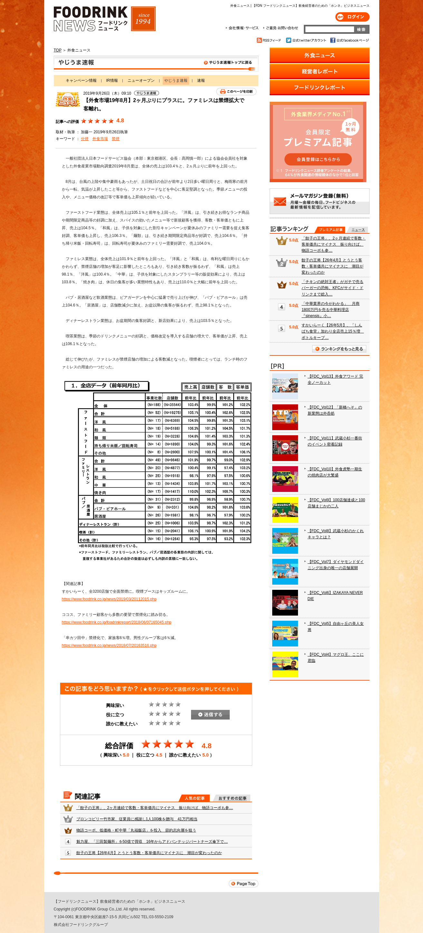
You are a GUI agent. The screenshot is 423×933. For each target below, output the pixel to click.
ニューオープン (141, 80)
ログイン (352, 17)
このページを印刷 (236, 91)
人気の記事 (194, 798)
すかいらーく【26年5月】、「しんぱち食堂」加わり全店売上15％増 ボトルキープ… (333, 331)
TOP (58, 50)
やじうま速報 (156, 64)
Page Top (243, 883)
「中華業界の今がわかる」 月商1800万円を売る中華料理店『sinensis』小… (331, 309)
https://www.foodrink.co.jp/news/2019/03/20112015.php (109, 599)
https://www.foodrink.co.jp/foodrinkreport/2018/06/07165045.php (116, 622)
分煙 (85, 139)
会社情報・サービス (243, 28)
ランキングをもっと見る (339, 349)
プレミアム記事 (329, 230)
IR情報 (112, 80)
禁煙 (116, 139)
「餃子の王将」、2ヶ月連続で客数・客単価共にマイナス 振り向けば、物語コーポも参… (154, 808)
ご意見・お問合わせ (280, 28)
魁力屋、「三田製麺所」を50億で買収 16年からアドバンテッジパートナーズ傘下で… (152, 841)
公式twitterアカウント (306, 40)
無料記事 (357, 230)
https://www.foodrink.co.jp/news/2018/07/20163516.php (109, 645)
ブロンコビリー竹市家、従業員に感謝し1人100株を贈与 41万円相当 (136, 819)
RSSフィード (269, 40)
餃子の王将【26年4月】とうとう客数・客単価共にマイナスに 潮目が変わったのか (149, 853)
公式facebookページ (349, 40)
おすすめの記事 (231, 798)
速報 (201, 80)
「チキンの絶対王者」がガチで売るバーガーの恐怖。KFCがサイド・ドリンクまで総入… (332, 287)
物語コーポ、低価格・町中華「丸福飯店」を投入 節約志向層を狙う (136, 830)
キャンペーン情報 (81, 80)
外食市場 (100, 139)
